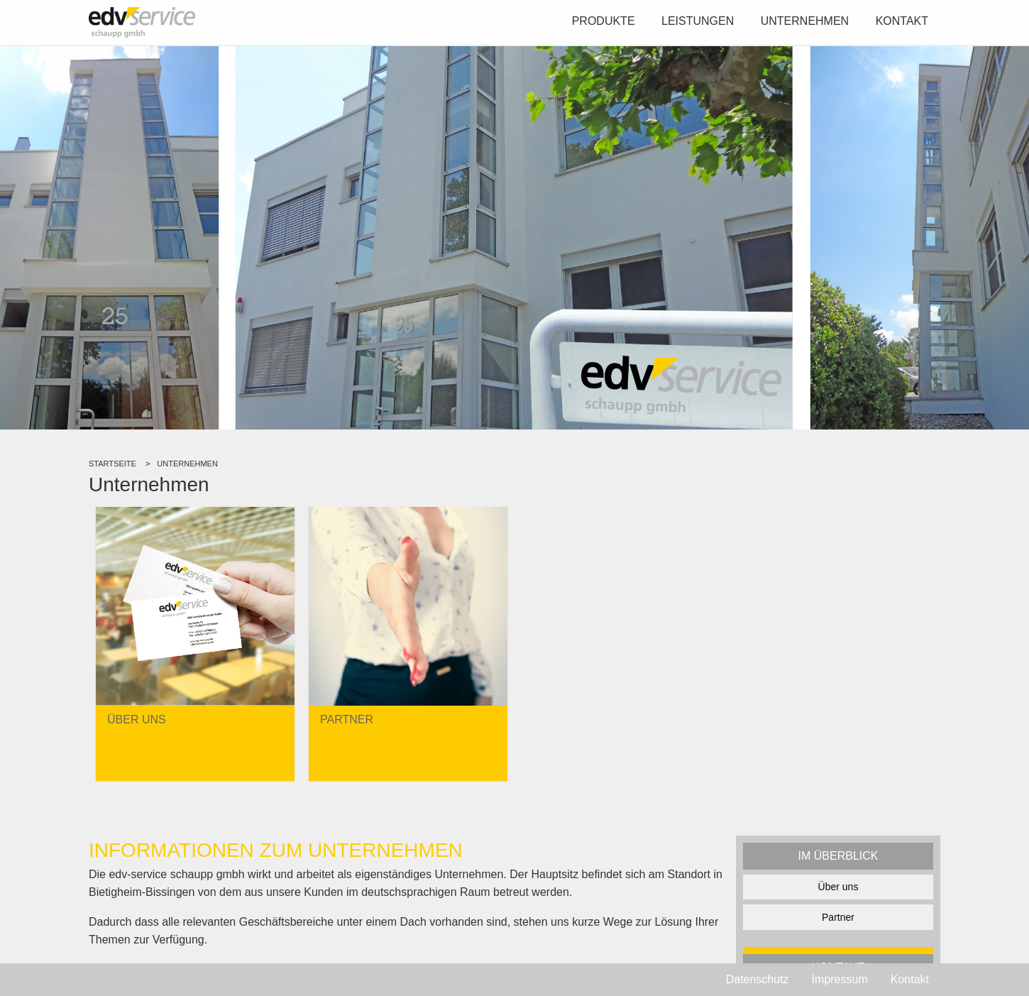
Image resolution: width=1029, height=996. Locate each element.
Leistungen (697, 21)
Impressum (840, 979)
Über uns (838, 886)
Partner (838, 917)
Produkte (603, 21)
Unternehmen (805, 21)
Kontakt (902, 21)
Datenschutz (757, 979)
